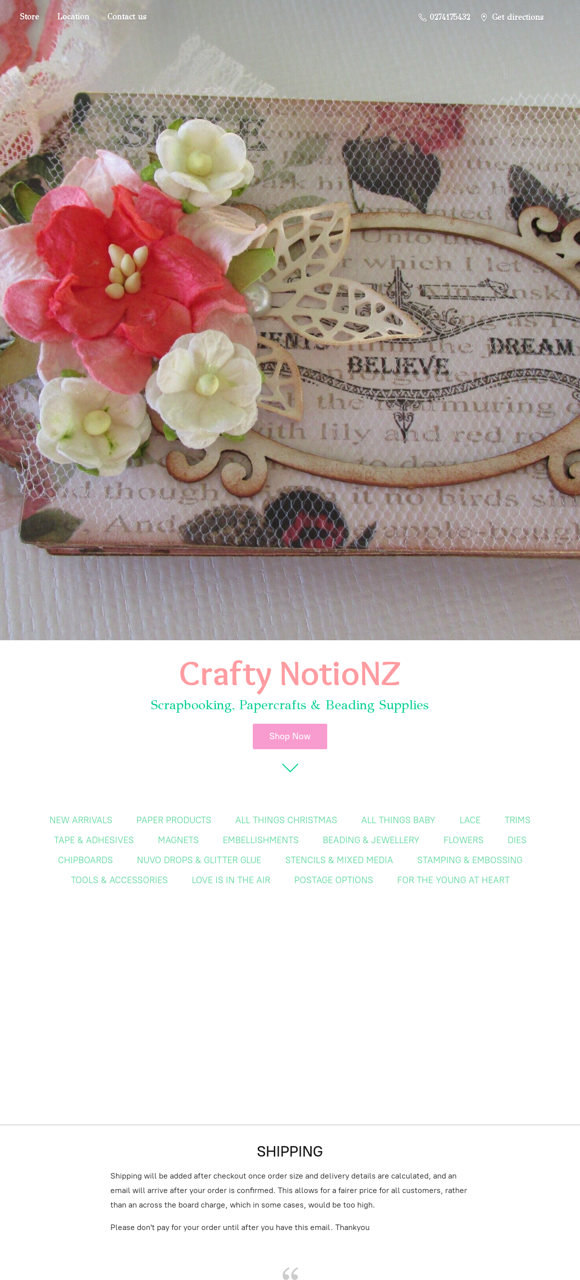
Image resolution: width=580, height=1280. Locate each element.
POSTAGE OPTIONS (333, 880)
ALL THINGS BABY (398, 820)
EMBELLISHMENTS (261, 840)
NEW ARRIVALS (80, 820)
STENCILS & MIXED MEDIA (339, 860)
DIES (517, 840)
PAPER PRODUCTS (173, 820)
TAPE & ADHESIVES (94, 840)
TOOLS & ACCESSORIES (119, 880)
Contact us (126, 16)
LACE (470, 820)
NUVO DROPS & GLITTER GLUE (199, 860)
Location (73, 16)
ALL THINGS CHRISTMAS (286, 820)
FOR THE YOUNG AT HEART (453, 880)
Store (29, 16)
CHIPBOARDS (85, 860)
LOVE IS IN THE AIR (231, 880)
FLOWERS (464, 840)
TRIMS (518, 820)
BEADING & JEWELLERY (371, 840)
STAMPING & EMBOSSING (470, 860)
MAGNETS (178, 840)
